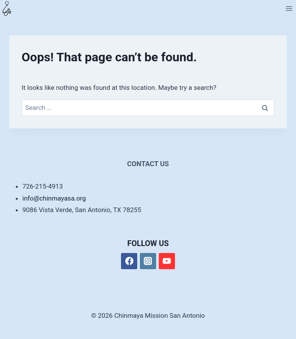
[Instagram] (148, 261)
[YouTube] (167, 261)
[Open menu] (289, 8)
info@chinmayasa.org (54, 198)
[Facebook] (129, 261)
